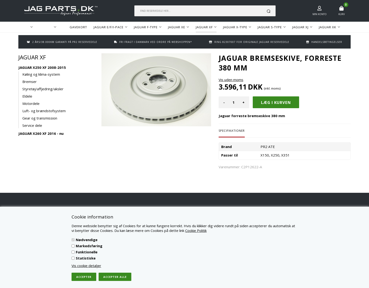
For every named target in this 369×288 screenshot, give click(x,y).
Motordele (31, 103)
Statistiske (86, 258)
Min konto (320, 14)
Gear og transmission (39, 118)
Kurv (341, 14)
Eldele (27, 96)
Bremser (29, 81)
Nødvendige (86, 239)
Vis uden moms (231, 79)
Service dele (32, 125)
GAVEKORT (78, 27)
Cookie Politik (196, 230)
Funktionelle (86, 252)
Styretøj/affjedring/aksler (43, 88)
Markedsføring (89, 245)
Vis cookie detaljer (86, 265)
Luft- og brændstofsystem (44, 110)
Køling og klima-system (41, 74)
